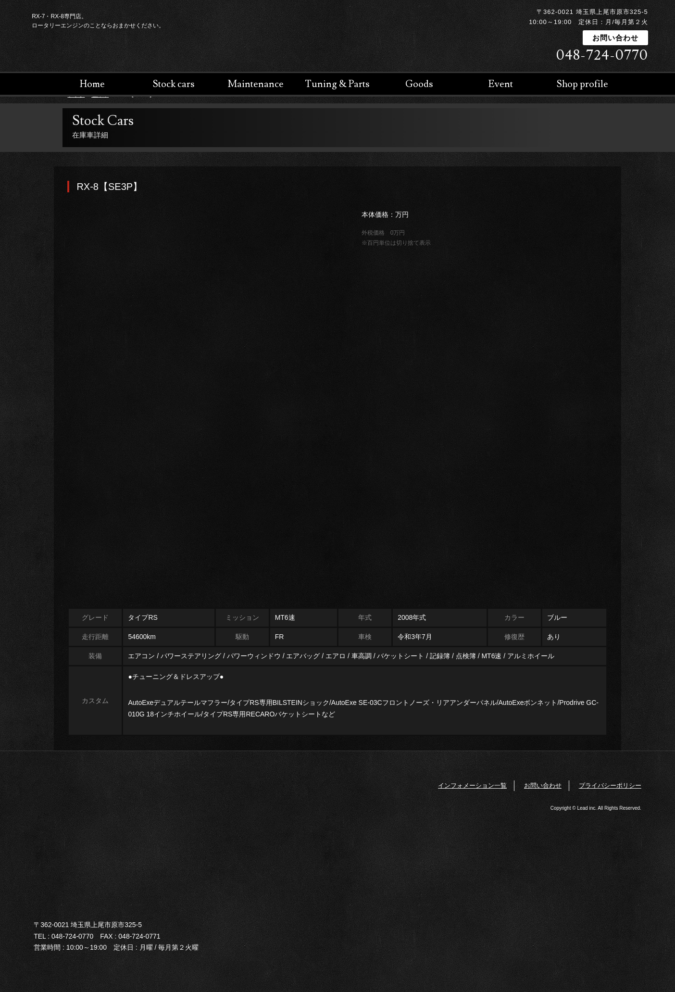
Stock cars (174, 144)
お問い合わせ (615, 38)
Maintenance (256, 144)
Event (500, 144)
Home (92, 144)
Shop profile (582, 144)
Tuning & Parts (337, 144)
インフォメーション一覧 (472, 785)
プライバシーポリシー (610, 785)
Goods (419, 144)
